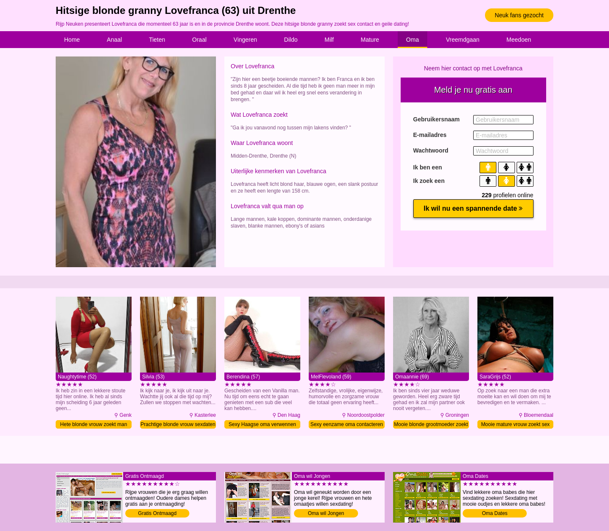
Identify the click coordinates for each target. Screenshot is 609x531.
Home (72, 39)
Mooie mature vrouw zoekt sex (515, 424)
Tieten (157, 39)
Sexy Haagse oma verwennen (262, 424)
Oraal (199, 39)
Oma (412, 39)
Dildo (291, 39)
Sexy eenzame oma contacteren (346, 424)
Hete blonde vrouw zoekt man (93, 424)
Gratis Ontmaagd (157, 513)
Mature (370, 39)
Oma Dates (495, 513)
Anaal (114, 39)
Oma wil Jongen (326, 513)
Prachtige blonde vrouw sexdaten (177, 424)
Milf (329, 39)
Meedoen (519, 39)
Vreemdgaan (463, 39)
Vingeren (245, 39)
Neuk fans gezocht (519, 15)
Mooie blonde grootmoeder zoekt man (431, 425)
